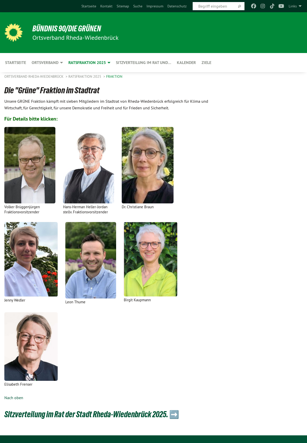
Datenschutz (177, 6)
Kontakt (106, 6)
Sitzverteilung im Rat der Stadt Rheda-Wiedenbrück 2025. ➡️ (94, 414)
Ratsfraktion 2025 (85, 76)
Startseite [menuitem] (15, 62)
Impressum (154, 6)
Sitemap (123, 6)
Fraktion (114, 76)
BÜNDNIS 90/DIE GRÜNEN (67, 28)
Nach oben (13, 397)
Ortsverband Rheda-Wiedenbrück (34, 76)
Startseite (88, 6)
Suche (137, 6)
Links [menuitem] (293, 6)
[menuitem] (88, 6)
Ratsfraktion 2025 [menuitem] (87, 62)
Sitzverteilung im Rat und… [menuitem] (143, 62)
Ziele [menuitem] (206, 62)
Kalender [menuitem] (186, 62)
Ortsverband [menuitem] (45, 62)
